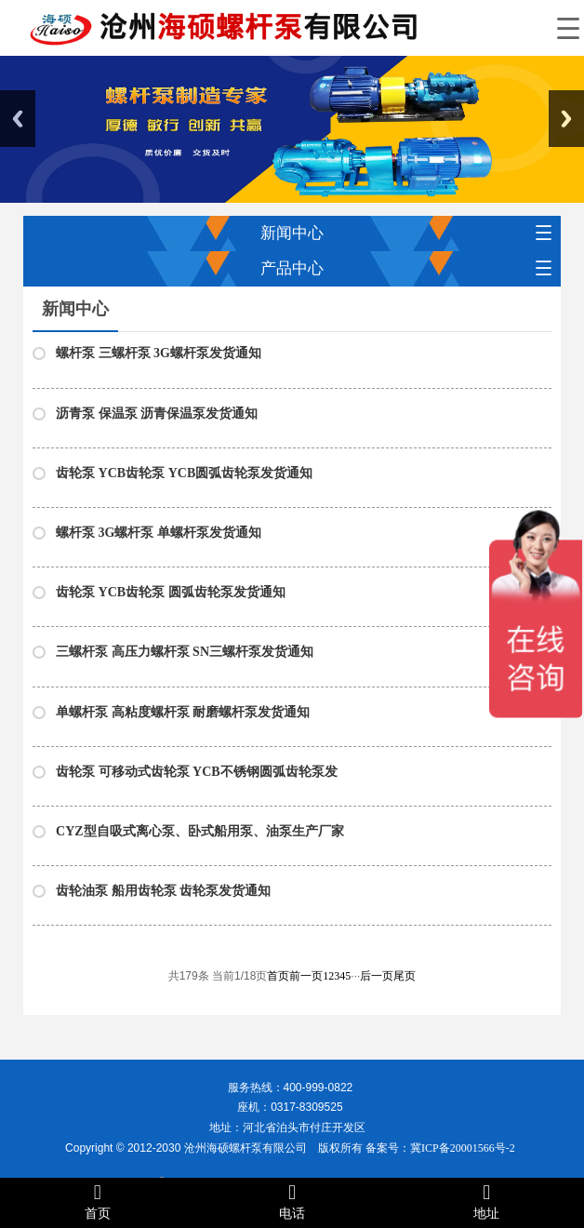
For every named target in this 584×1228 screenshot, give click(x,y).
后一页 (376, 975)
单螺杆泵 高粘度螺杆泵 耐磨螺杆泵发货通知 (183, 712)
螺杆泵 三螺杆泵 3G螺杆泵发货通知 (158, 353)
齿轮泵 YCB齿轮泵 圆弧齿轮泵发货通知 (170, 592)
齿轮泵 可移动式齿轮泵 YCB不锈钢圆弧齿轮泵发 (197, 772)
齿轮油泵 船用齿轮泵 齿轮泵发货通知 (163, 891)
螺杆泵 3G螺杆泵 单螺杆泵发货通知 (158, 533)
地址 (487, 1201)
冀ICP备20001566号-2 (462, 1148)
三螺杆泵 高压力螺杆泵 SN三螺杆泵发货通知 (184, 652)
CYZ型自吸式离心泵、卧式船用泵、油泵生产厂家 (200, 831)
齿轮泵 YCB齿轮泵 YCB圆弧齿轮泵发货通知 (184, 473)
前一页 (306, 975)
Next (566, 118)
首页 (278, 975)
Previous (17, 118)
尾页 (404, 975)
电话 (291, 1201)
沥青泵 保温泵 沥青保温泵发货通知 (157, 413)
